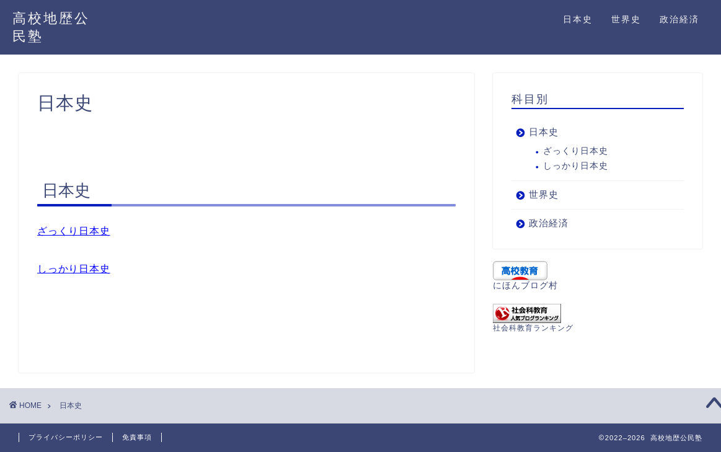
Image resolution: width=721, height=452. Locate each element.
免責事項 (137, 437)
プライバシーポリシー (66, 437)
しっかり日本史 (73, 269)
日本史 (578, 19)
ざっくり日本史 (73, 231)
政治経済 (679, 19)
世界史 (626, 19)
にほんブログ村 (525, 285)
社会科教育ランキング (533, 328)
